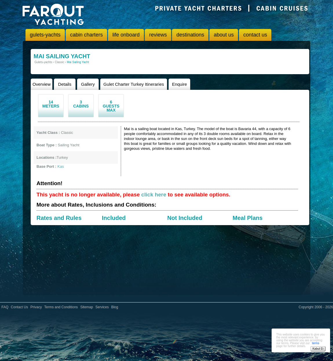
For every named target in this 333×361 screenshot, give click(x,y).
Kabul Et (317, 348)
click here (153, 195)
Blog (114, 307)
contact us (255, 35)
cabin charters (86, 35)
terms (315, 343)
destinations (190, 35)
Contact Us (19, 307)
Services (102, 307)
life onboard (126, 35)
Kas (60, 166)
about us (224, 35)
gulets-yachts (45, 35)
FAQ (4, 307)
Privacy (36, 307)
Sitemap (86, 307)
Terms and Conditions (61, 307)
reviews (158, 35)
